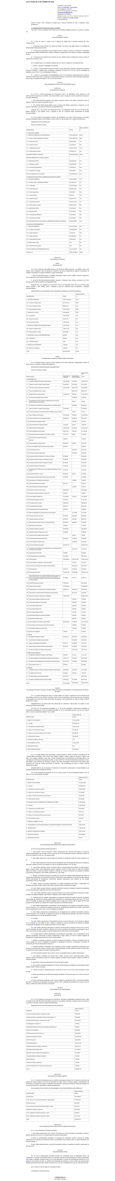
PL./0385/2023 (65, 7)
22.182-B (62, 9)
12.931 (27, 1161)
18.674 (68, 63)
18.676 (33, 923)
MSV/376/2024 (73, 7)
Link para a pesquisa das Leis (65, 12)
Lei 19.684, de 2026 (73, 17)
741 (74, 1162)
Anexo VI (65, 17)
